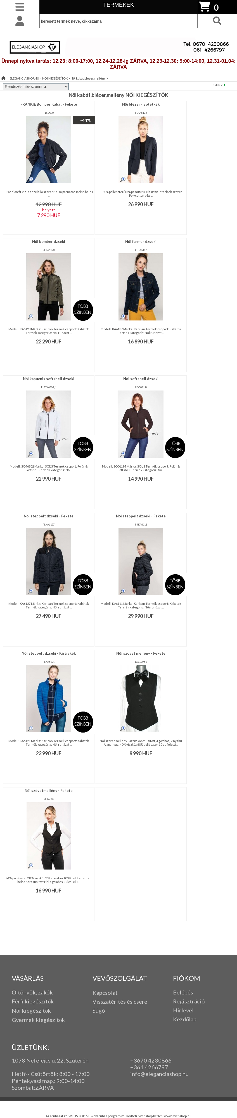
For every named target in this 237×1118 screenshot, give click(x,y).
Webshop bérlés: (151, 1116)
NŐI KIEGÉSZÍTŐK (55, 78)
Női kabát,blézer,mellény (88, 78)
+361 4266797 (149, 1067)
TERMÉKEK (118, 5)
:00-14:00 (72, 1080)
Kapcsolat (105, 992)
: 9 (57, 1080)
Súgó (99, 1010)
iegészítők (41, 1001)
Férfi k (20, 1001)
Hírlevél (183, 1010)
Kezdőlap (184, 1019)
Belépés (183, 992)
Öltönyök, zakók (32, 992)
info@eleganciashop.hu (159, 1073)
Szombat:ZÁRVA (33, 1087)
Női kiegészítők (31, 1010)
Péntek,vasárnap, (33, 1080)
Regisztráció (189, 1001)
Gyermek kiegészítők (38, 1019)
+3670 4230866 (151, 1060)
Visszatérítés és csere (120, 1001)
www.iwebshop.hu (177, 1116)
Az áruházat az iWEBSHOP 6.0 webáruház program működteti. (92, 1116)
